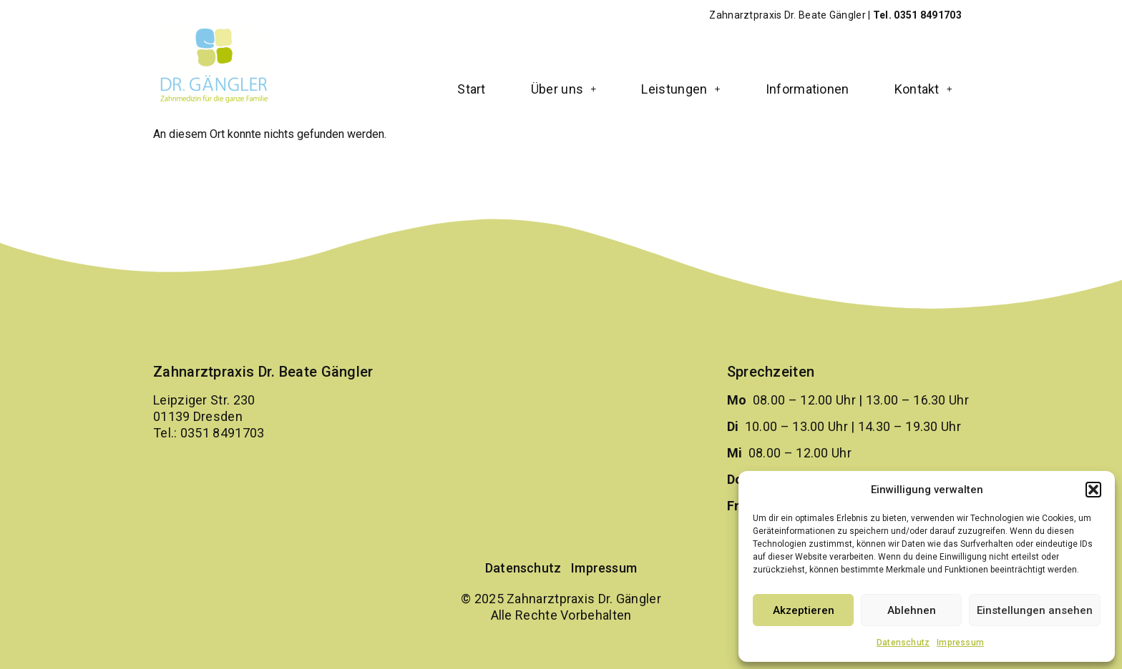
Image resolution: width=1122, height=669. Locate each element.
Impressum (960, 643)
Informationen (807, 88)
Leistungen (680, 88)
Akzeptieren (803, 610)
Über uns (564, 88)
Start (471, 88)
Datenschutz (903, 643)
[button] (1093, 489)
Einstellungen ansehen (1035, 610)
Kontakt (923, 88)
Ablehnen (911, 610)
